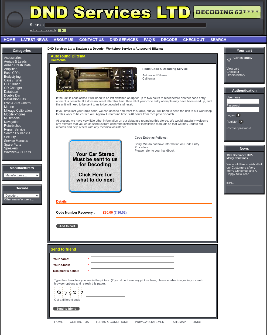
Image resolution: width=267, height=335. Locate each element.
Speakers (11, 148)
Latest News (34, 39)
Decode (169, 39)
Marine (9, 107)
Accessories (13, 58)
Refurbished (13, 126)
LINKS (197, 321)
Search (218, 39)
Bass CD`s (11, 73)
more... (230, 183)
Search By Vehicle (17, 133)
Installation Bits (15, 99)
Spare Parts (12, 144)
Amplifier (10, 69)
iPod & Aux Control (17, 103)
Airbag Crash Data (17, 65)
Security (10, 137)
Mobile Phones (14, 114)
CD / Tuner (12, 84)
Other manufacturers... (19, 199)
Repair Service (14, 129)
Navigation (11, 122)
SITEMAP (179, 321)
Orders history (236, 75)
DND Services (124, 39)
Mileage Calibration (18, 110)
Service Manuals (16, 141)
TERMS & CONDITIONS (112, 321)
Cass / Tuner (13, 80)
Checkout (193, 39)
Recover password (239, 128)
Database (11, 92)
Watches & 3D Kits (17, 152)
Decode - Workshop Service (112, 48)
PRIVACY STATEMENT (150, 321)
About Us (63, 39)
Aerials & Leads (15, 61)
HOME (58, 321)
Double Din (12, 95)
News (244, 148)
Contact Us (91, 39)
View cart (233, 68)
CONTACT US (79, 321)
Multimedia (12, 118)
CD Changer (13, 88)
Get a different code (67, 299)
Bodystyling (12, 76)
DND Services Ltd (59, 48)
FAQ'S (149, 39)
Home (9, 39)
